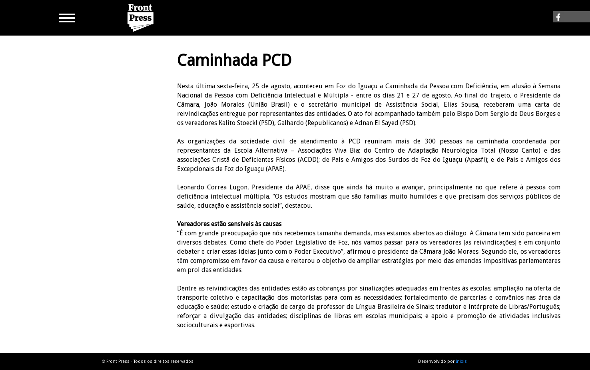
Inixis (461, 361)
